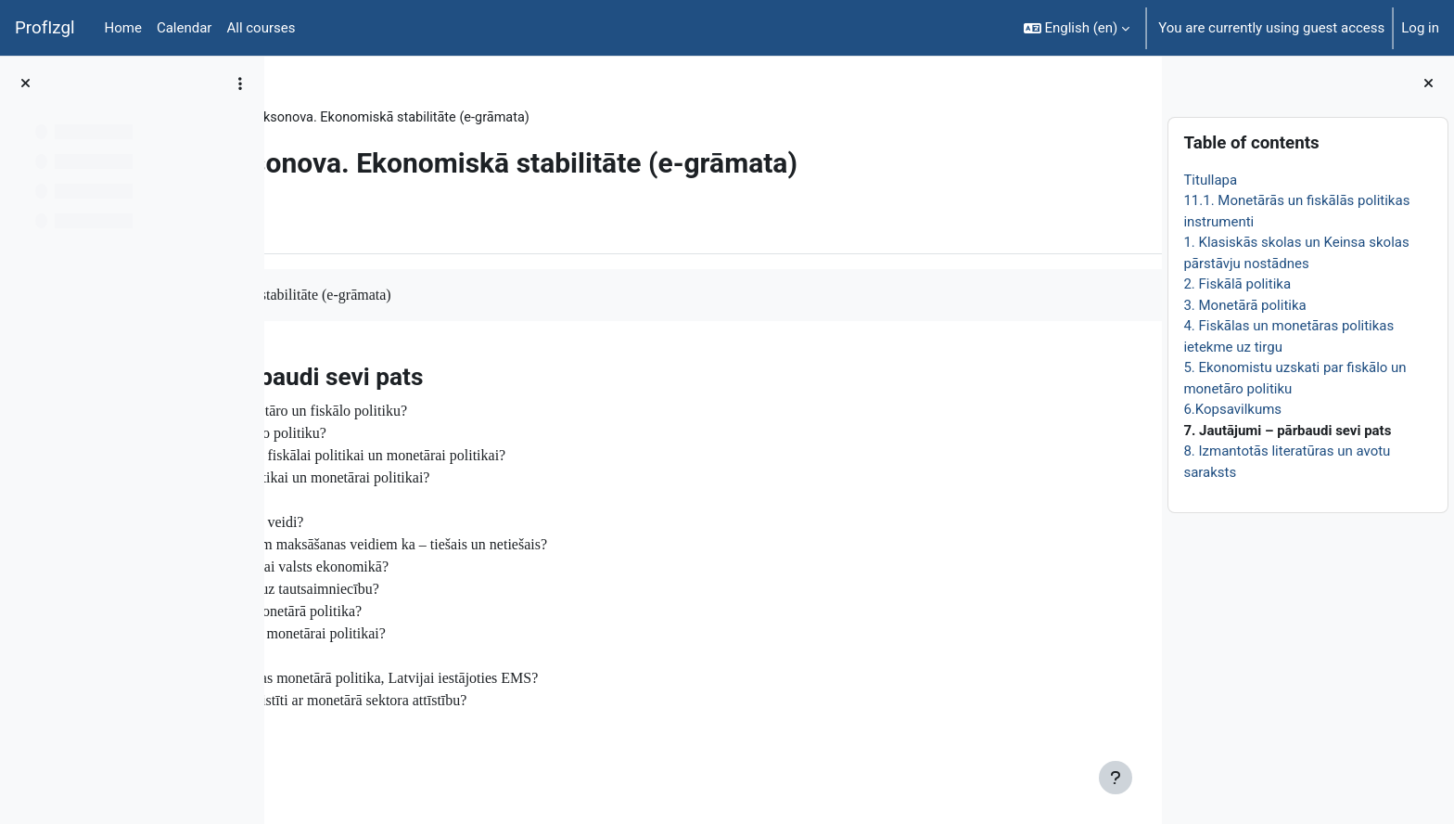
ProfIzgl (45, 28)
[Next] (1141, 372)
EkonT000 (331, 117)
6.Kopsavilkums (1232, 409)
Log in (1420, 27)
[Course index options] (240, 83)
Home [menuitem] (123, 27)
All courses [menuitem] (260, 27)
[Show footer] (1115, 777)
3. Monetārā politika (1244, 305)
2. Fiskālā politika (1237, 284)
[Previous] (285, 372)
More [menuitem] (392, 225)
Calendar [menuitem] (184, 27)
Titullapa (1210, 180)
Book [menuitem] (331, 225)
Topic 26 (409, 117)
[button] (1077, 28)
